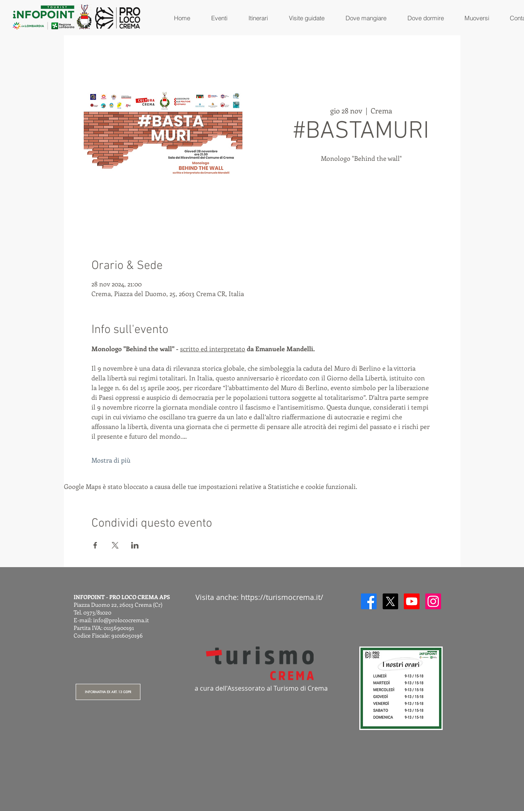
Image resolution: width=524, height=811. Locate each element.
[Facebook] (369, 601)
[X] (390, 601)
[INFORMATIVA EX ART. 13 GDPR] (108, 692)
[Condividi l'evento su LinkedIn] (135, 545)
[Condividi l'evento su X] (115, 545)
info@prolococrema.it (121, 620)
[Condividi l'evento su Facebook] (95, 545)
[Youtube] (412, 601)
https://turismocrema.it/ (282, 597)
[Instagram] (433, 601)
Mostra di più (110, 460)
